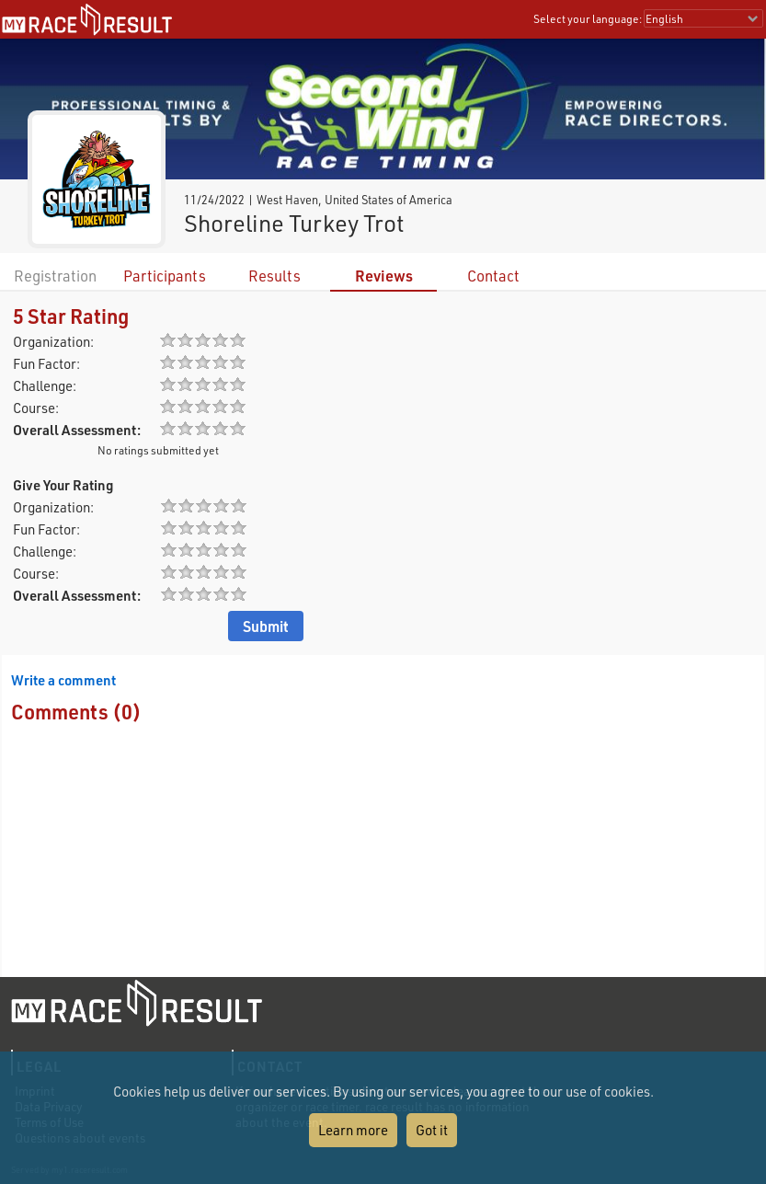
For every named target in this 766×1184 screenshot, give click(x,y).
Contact (493, 275)
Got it (432, 1130)
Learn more (353, 1130)
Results (274, 275)
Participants (164, 275)
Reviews (384, 275)
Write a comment (63, 680)
